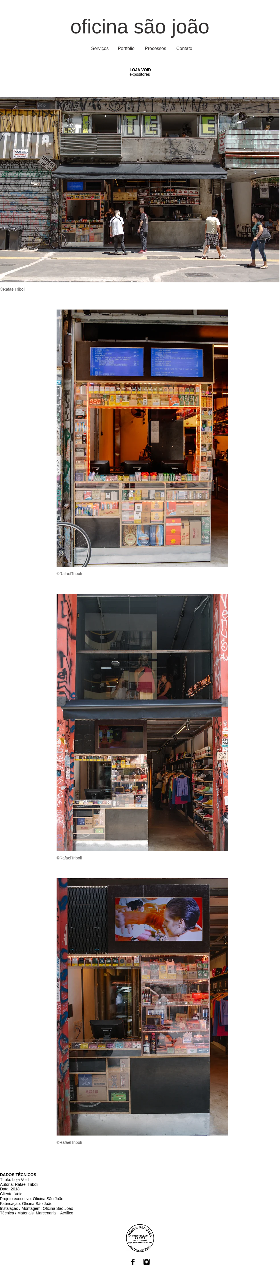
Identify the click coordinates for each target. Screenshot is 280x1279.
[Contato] (184, 48)
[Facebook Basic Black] (133, 1262)
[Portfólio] (126, 48)
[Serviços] (100, 48)
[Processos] (155, 48)
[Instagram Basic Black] (146, 1262)
